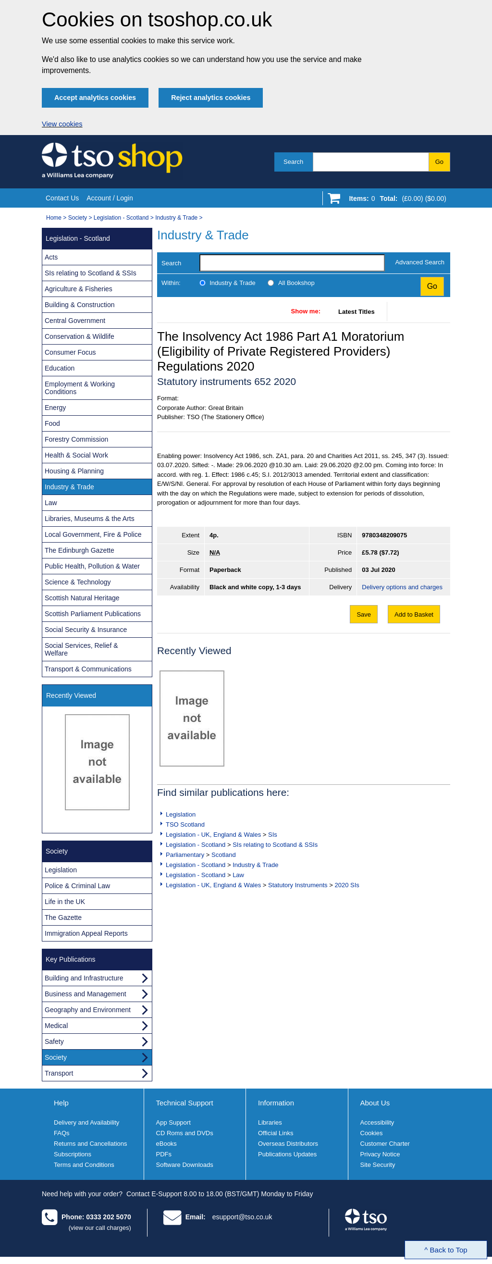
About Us (375, 1103)
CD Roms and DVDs (184, 1133)
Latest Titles (356, 311)
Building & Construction (80, 305)
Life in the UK (65, 901)
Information (276, 1103)
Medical (56, 1025)
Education (59, 368)
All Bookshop (296, 282)
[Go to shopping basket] (395, 200)
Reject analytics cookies (210, 97)
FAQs (62, 1133)
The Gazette (63, 917)
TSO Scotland (185, 824)
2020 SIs (346, 885)
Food (52, 423)
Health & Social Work (76, 455)
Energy (55, 407)
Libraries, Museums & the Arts (90, 518)
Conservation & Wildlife (79, 336)
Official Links (275, 1133)
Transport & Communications (88, 669)
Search (293, 161)
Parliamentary (185, 854)
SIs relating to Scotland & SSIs (275, 844)
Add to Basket (413, 614)
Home (54, 217)
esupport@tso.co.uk (242, 1217)
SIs (272, 834)
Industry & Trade (176, 217)
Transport (59, 1073)
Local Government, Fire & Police (93, 534)
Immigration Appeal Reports (86, 933)
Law (238, 875)
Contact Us (62, 198)
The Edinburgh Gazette (79, 550)
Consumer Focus (70, 352)
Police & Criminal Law (77, 886)
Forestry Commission (76, 439)
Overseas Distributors (288, 1143)
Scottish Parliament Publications (93, 614)
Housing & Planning (74, 471)
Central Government (75, 320)
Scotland (223, 854)
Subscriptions (72, 1154)
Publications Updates (287, 1154)
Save (364, 614)
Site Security (377, 1164)
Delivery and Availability (86, 1122)
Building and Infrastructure (84, 978)
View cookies (62, 124)
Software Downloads (184, 1164)
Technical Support (184, 1103)
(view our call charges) (100, 1227)
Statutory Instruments (298, 885)
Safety (54, 1041)
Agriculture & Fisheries (78, 289)
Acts (51, 257)
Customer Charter (385, 1143)
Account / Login (109, 198)
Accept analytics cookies (95, 97)
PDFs (164, 1154)
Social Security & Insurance (86, 629)
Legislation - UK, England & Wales (213, 834)
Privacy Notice (380, 1154)
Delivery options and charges (402, 587)
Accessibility (377, 1122)
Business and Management (85, 994)
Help (61, 1103)
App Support (173, 1122)
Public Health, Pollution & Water (92, 566)
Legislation (181, 814)
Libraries (270, 1122)
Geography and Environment (88, 1010)
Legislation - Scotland (121, 217)
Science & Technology (78, 582)
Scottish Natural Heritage (82, 598)
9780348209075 (384, 535)
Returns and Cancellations (90, 1143)
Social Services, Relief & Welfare (81, 649)
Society (77, 217)
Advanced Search (419, 262)
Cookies (371, 1133)
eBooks (166, 1143)
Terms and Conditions (84, 1164)
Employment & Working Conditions (80, 388)
